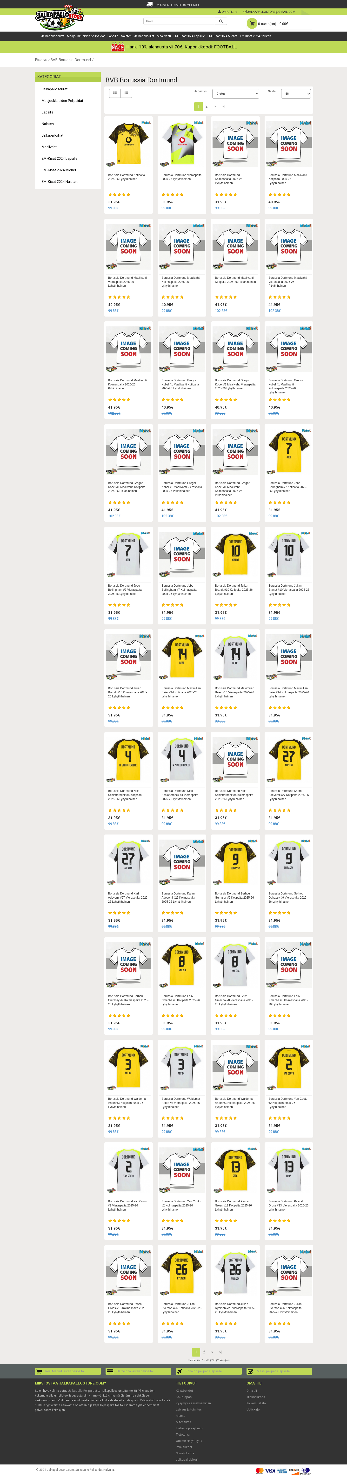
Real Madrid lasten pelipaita (64, 1371)
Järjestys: (200, 91)
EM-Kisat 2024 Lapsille (189, 36)
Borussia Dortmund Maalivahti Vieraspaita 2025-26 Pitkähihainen (287, 282)
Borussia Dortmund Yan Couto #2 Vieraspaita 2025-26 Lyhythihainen (127, 1205)
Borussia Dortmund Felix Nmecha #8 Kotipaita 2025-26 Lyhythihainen (180, 1000)
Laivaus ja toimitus (189, 1409)
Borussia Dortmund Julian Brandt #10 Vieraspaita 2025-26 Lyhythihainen (288, 590)
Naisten (126, 36)
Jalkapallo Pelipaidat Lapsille (145, 1400)
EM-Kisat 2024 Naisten (255, 36)
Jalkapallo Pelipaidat (82, 1390)
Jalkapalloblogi (187, 1459)
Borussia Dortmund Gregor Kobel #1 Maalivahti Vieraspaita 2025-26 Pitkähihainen (181, 487)
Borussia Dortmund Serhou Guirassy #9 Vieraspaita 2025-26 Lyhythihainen (287, 897)
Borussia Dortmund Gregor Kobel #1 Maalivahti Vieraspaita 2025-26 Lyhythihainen (235, 384)
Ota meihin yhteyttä (189, 1441)
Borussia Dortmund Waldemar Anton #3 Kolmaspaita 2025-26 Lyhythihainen (235, 1103)
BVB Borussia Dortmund (70, 60)
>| (223, 106)
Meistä (180, 1415)
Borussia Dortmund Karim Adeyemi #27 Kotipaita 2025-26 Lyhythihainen (288, 795)
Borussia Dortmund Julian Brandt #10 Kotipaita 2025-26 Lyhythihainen (234, 590)
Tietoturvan (183, 1434)
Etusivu (41, 60)
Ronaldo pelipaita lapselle (204, 1371)
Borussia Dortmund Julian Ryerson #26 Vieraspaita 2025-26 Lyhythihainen (235, 1308)
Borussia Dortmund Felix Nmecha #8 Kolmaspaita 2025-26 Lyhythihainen (288, 1000)
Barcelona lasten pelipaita (135, 1371)
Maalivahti (164, 36)
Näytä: (272, 91)
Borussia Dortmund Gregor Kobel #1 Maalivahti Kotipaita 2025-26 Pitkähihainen (127, 487)
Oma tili (252, 1390)
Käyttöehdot (184, 1390)
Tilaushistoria (256, 1397)
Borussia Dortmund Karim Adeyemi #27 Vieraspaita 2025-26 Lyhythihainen (128, 897)
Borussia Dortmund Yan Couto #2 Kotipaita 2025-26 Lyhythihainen (287, 1103)
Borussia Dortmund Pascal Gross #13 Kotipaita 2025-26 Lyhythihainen (233, 1205)
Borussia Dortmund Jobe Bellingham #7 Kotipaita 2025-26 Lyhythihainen (287, 487)
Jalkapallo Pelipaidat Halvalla (94, 1469)
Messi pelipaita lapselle (273, 1371)
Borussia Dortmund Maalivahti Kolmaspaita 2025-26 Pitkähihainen (127, 384)
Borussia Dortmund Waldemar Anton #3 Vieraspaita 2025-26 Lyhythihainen (180, 1103)
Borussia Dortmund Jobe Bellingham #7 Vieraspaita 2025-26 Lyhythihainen (125, 590)
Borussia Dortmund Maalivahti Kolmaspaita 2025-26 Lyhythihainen (180, 282)
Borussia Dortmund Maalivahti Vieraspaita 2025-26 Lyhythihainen (127, 282)
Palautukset (184, 1447)
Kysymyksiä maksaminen (193, 1403)
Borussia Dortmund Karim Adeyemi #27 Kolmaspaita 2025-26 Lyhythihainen (178, 897)
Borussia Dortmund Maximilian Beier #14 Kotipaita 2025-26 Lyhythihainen (181, 692)
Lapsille (112, 36)
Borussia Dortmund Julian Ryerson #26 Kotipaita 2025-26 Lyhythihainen (181, 1308)
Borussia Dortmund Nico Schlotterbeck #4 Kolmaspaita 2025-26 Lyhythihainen (234, 795)
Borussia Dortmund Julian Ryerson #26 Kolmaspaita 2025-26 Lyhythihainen (284, 1308)
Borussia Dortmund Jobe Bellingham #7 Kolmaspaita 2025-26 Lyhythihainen (178, 590)
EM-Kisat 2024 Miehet (222, 36)
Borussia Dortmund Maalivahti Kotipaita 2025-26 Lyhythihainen (287, 179)
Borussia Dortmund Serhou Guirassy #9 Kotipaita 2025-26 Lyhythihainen (234, 897)
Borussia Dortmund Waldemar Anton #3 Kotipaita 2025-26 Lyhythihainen (127, 1103)
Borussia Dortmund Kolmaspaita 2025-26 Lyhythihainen (228, 179)
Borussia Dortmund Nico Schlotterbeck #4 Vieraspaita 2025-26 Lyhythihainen (179, 795)
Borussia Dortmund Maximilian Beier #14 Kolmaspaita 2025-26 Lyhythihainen (288, 692)
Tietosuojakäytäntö (189, 1428)
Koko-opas (184, 1397)
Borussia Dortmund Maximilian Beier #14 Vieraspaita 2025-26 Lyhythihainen (234, 692)
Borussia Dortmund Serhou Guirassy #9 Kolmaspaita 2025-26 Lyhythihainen (128, 1000)
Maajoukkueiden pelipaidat (86, 36)
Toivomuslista (256, 1403)
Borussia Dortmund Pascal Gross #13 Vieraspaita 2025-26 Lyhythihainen (288, 1205)
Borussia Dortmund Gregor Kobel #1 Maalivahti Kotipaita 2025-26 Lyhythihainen (180, 384)
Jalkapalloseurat (52, 36)
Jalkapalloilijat (144, 36)
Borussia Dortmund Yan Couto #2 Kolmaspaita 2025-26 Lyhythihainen (180, 1205)
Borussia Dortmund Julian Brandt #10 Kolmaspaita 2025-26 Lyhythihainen (127, 692)
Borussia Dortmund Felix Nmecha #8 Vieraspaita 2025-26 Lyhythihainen (234, 1000)
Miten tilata (183, 1422)
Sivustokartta (185, 1453)
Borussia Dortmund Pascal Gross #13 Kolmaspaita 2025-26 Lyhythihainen (127, 1308)
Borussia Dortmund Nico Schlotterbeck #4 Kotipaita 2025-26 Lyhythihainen (125, 795)
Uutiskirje (253, 1409)
